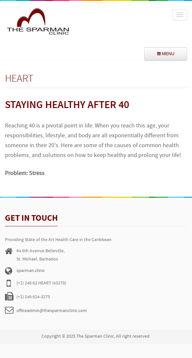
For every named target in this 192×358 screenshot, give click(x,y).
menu (166, 53)
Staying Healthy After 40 (67, 105)
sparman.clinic (30, 270)
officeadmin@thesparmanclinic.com (51, 310)
